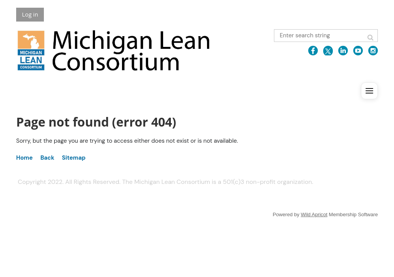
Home (24, 158)
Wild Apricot (314, 214)
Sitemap (73, 158)
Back (47, 158)
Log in (30, 14)
